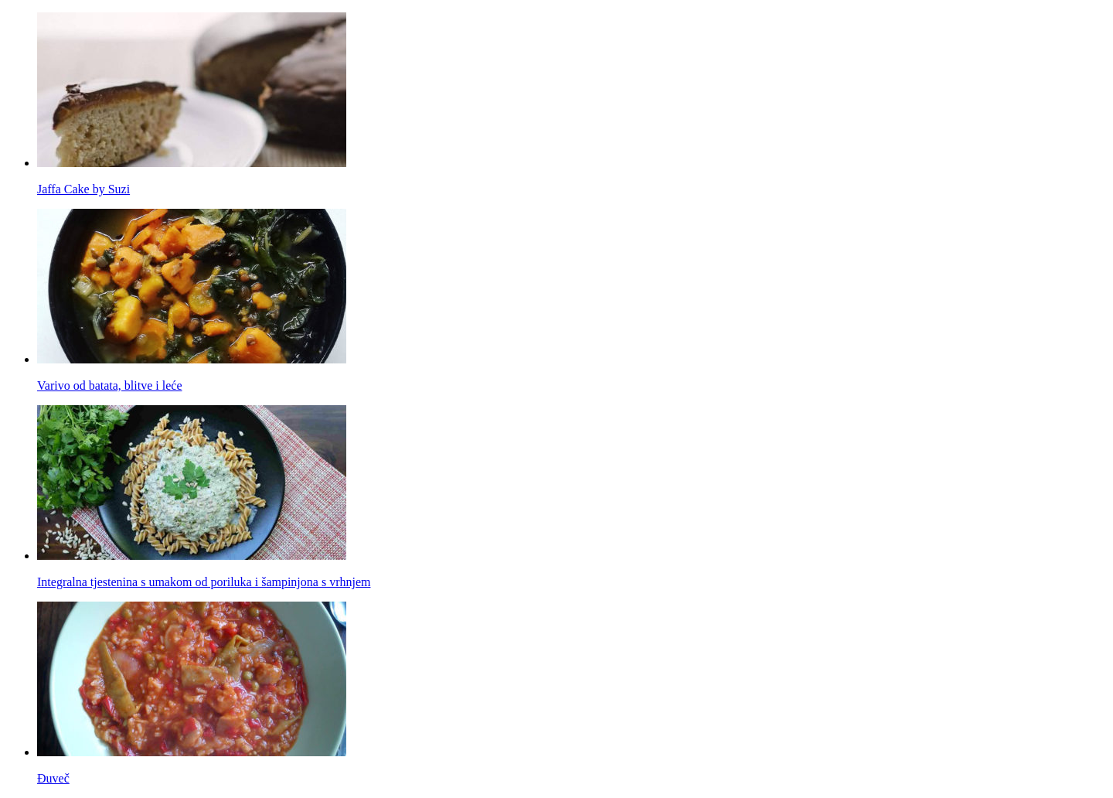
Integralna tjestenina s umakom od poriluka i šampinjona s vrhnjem (203, 581)
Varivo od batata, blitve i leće (109, 385)
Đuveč (53, 778)
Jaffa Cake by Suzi (83, 189)
